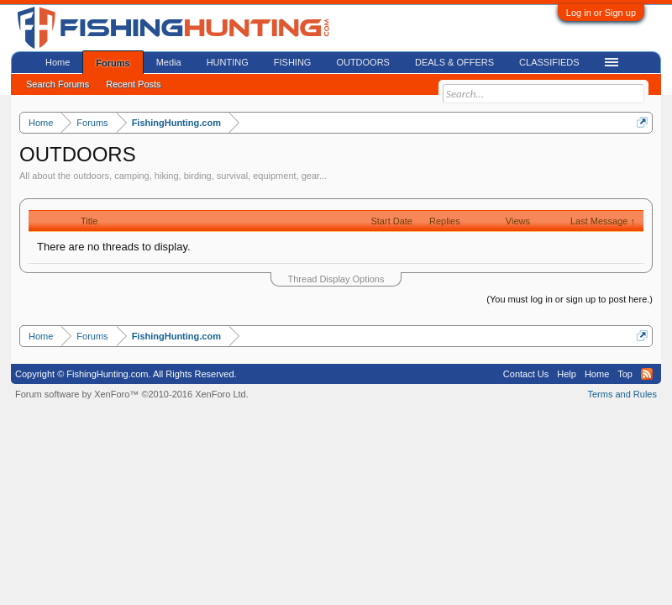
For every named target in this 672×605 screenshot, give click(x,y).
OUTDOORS (363, 62)
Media (168, 62)
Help (566, 374)
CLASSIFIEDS (549, 62)
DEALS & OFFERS (454, 62)
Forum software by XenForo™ (132, 394)
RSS (647, 374)
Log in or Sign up (601, 13)
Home (57, 62)
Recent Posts (133, 84)
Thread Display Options (336, 279)
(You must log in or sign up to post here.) (569, 299)
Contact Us (526, 374)
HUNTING (228, 62)
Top (625, 374)
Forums (112, 63)
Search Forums (57, 84)
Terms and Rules (622, 394)
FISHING (293, 62)
